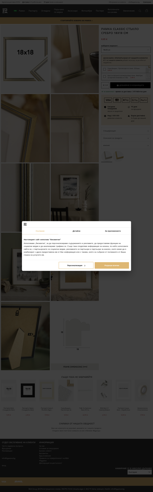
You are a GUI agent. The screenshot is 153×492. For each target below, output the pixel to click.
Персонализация (76, 265)
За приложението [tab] (113, 231)
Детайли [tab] (76, 231)
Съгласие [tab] (40, 231)
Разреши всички (112, 265)
